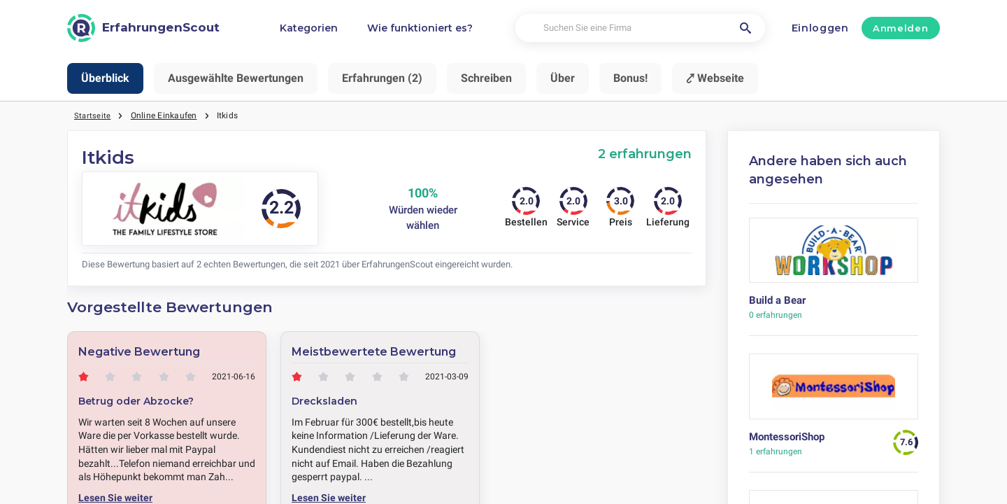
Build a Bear (777, 300)
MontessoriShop (786, 436)
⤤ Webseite (715, 78)
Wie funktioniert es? (420, 28)
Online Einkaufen (164, 115)
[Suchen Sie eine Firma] (640, 28)
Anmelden (900, 28)
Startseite (92, 115)
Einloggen (820, 28)
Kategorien (309, 28)
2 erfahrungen (645, 154)
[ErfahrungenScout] (143, 28)
